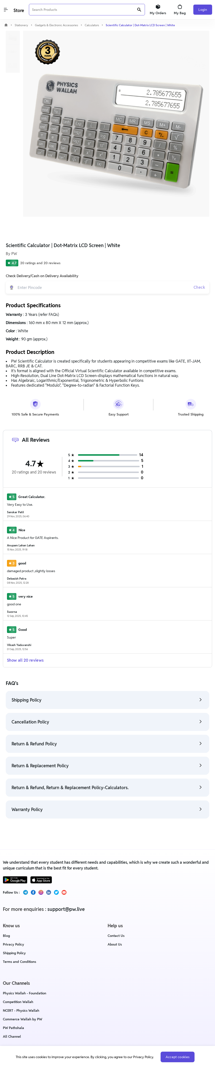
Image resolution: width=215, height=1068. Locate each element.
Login (202, 9)
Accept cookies (178, 1057)
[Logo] (18, 10)
